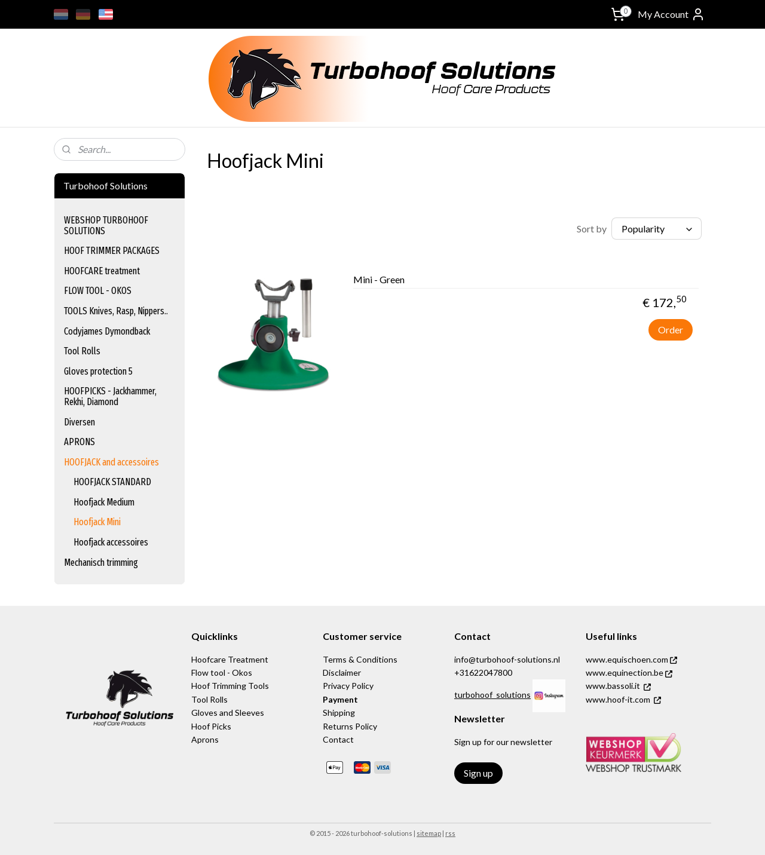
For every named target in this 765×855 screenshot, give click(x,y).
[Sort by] (656, 228)
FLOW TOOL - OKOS (97, 290)
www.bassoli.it (613, 686)
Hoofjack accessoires (111, 542)
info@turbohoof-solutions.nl (507, 659)
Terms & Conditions (360, 659)
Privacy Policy (348, 686)
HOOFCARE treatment (102, 271)
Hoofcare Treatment (229, 659)
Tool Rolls (82, 351)
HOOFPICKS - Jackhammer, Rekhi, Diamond (110, 396)
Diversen (79, 422)
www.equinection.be (629, 672)
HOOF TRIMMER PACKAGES (112, 250)
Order (670, 329)
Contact (338, 739)
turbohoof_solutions (492, 694)
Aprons (205, 739)
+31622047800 (483, 672)
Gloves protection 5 (98, 371)
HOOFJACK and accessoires (111, 462)
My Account (671, 14)
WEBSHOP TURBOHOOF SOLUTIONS (106, 225)
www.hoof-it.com (618, 699)
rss (450, 833)
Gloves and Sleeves (227, 712)
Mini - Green (379, 279)
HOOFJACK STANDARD (112, 482)
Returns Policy (350, 726)
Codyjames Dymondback (107, 331)
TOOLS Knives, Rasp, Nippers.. (116, 311)
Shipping (339, 712)
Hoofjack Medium (104, 502)
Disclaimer (342, 672)
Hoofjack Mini (97, 522)
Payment (340, 699)
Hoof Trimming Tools (230, 686)
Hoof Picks (211, 726)
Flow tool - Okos (221, 672)
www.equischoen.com (631, 659)
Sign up (478, 773)
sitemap (429, 833)
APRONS (79, 442)
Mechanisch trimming (101, 562)
